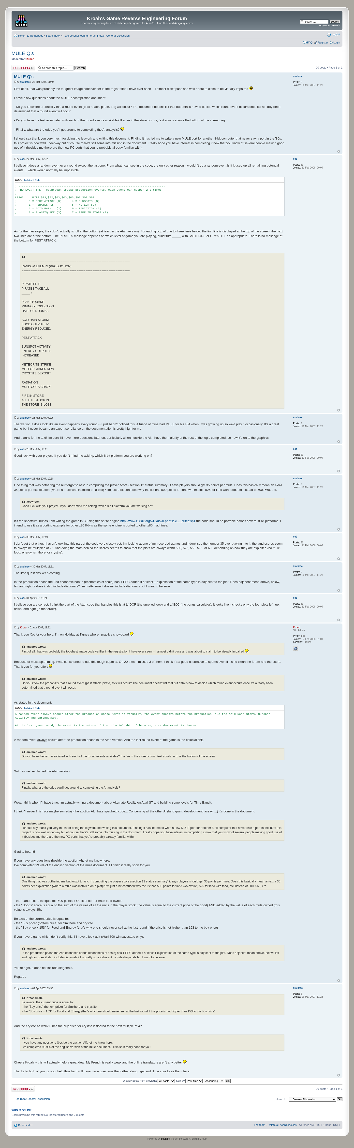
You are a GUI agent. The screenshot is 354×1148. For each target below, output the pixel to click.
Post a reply (23, 68)
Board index (53, 35)
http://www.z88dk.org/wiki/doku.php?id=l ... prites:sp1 (157, 521)
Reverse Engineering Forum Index (83, 35)
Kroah (30, 58)
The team (259, 1124)
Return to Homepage (30, 35)
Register (323, 42)
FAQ (309, 42)
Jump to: (282, 1099)
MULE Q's (23, 53)
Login (336, 42)
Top (338, 151)
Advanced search (329, 25)
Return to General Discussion (32, 1098)
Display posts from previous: (149, 1080)
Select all (32, 180)
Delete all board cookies (282, 1124)
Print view (329, 34)
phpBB (164, 1138)
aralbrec (25, 82)
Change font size (336, 34)
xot (22, 159)
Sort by (189, 1080)
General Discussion (118, 35)
